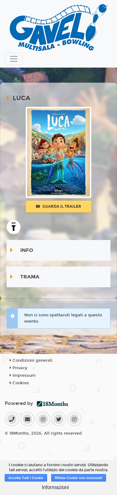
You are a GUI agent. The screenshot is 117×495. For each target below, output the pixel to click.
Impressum (23, 375)
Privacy (18, 367)
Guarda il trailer (58, 206)
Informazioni (55, 487)
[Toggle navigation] (13, 59)
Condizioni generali (31, 360)
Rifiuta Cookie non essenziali (78, 478)
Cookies (19, 382)
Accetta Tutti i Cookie (25, 478)
